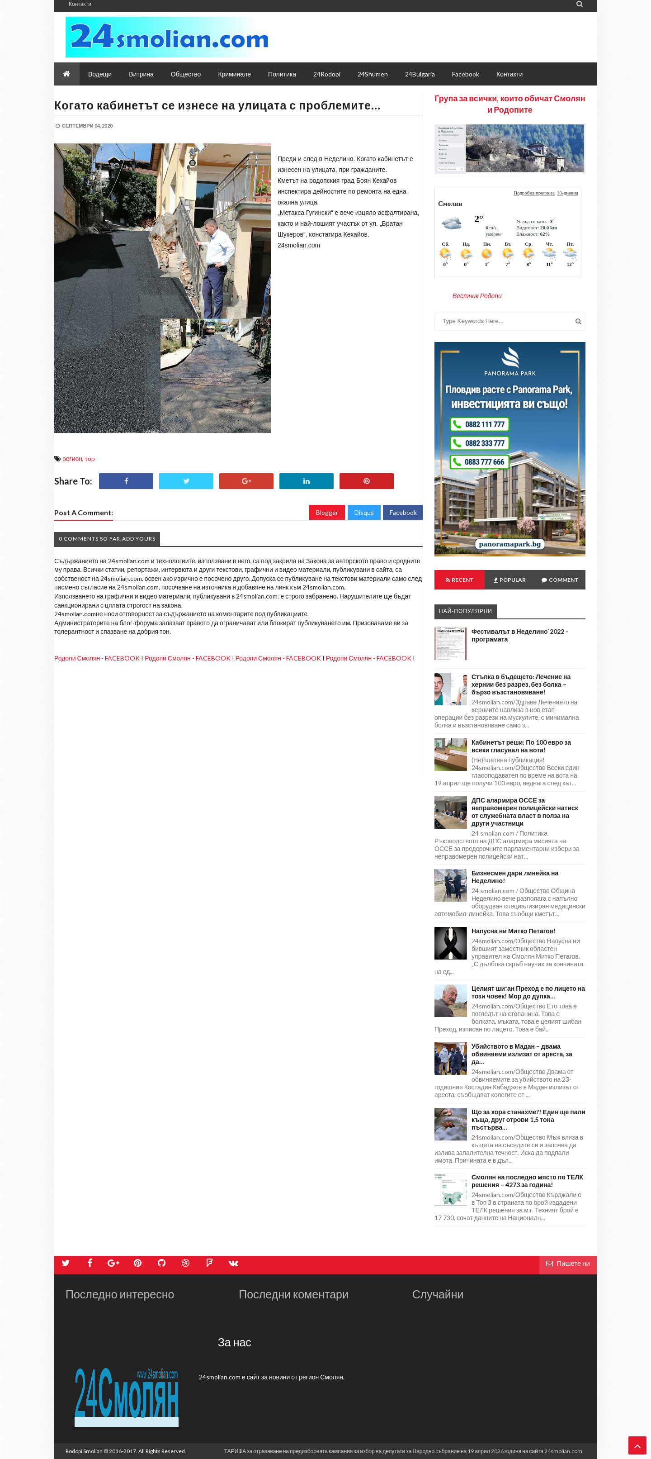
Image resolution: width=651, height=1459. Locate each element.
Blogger (327, 512)
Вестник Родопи (477, 295)
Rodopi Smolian (84, 1451)
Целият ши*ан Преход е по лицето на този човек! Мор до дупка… (528, 992)
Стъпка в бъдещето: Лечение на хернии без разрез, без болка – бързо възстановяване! (521, 684)
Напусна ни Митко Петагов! (514, 931)
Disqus (364, 512)
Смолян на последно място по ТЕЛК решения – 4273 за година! (527, 1180)
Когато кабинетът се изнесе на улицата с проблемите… (217, 105)
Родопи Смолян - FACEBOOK (97, 658)
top (90, 458)
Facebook (403, 512)
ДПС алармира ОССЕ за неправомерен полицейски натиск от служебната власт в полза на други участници (525, 811)
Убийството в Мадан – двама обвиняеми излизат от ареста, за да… (522, 1053)
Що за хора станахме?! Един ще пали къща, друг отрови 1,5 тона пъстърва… (528, 1119)
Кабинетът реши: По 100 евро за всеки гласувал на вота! (521, 746)
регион (72, 458)
